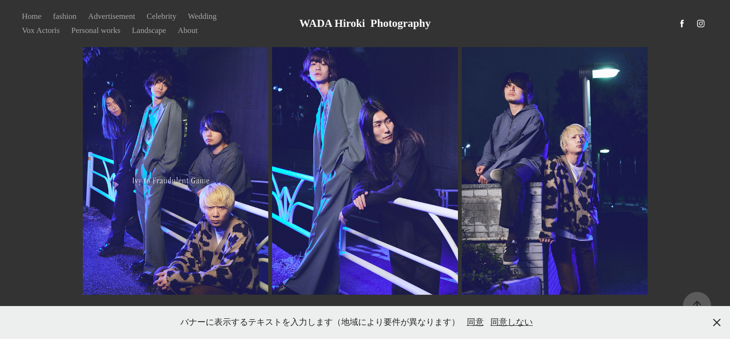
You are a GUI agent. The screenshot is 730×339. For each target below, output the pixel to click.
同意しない (511, 322)
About (187, 30)
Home (32, 16)
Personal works (95, 30)
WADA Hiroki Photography (365, 23)
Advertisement (111, 16)
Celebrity (161, 16)
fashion (65, 16)
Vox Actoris (41, 30)
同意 (475, 322)
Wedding (202, 16)
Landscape (149, 30)
